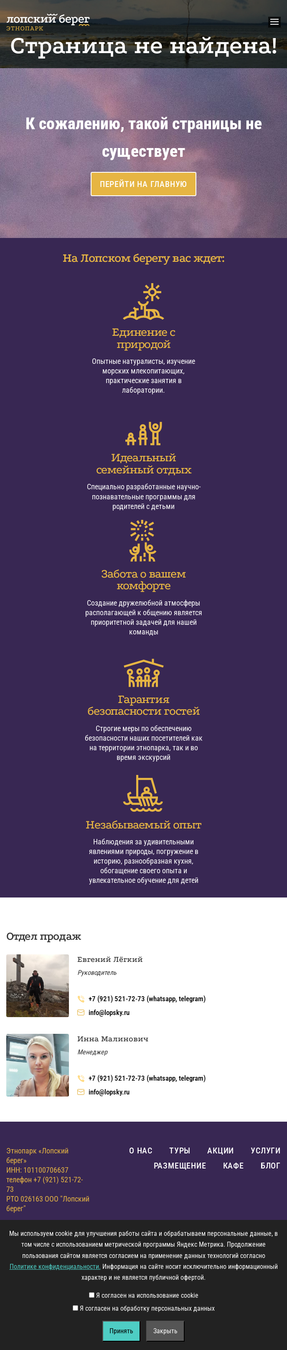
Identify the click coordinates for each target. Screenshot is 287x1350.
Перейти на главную (143, 184)
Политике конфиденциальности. (55, 1267)
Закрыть (165, 1331)
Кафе (233, 1166)
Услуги (266, 1150)
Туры (179, 1150)
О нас (140, 1150)
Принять (121, 1331)
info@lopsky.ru (103, 1012)
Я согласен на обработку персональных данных (144, 1308)
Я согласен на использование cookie (143, 1295)
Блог (271, 1166)
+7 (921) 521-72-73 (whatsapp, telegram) (141, 999)
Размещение (180, 1166)
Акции (220, 1150)
